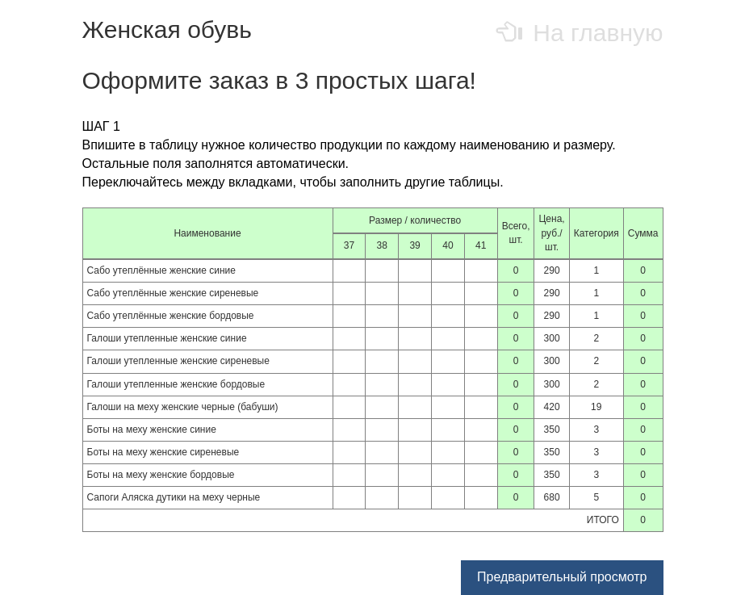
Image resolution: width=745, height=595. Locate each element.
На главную (580, 32)
